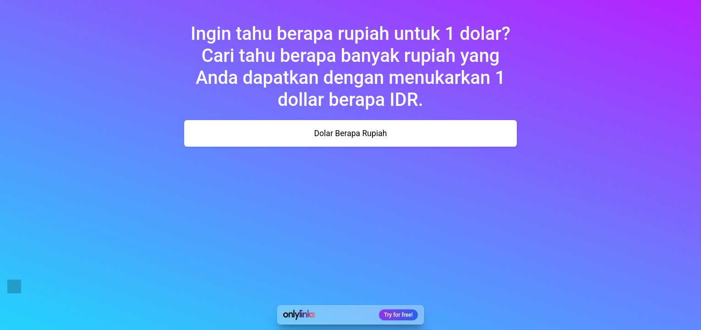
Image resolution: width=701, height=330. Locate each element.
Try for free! (398, 315)
